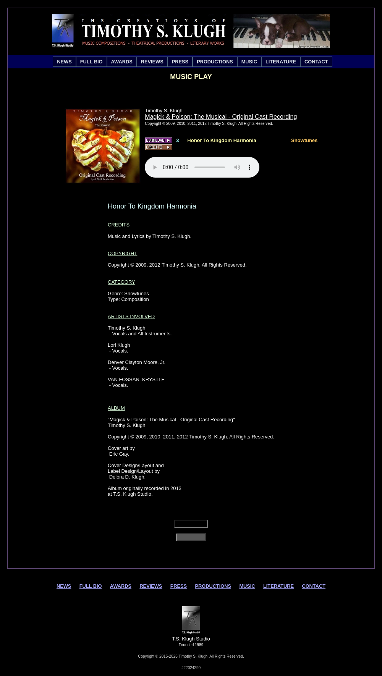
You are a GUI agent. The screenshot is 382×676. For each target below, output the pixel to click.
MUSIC (249, 62)
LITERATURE (280, 62)
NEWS (64, 62)
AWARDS (122, 62)
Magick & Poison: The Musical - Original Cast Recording (221, 116)
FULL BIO (91, 62)
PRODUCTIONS (215, 62)
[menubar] (192, 62)
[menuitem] (64, 62)
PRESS (180, 62)
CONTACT (316, 62)
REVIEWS (152, 62)
